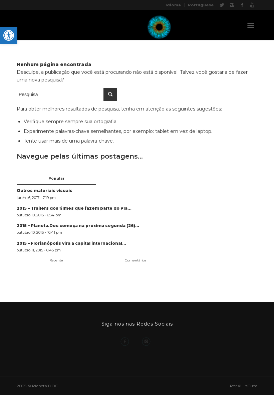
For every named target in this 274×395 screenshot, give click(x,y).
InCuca (250, 385)
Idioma (173, 5)
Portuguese (201, 5)
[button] (8, 35)
